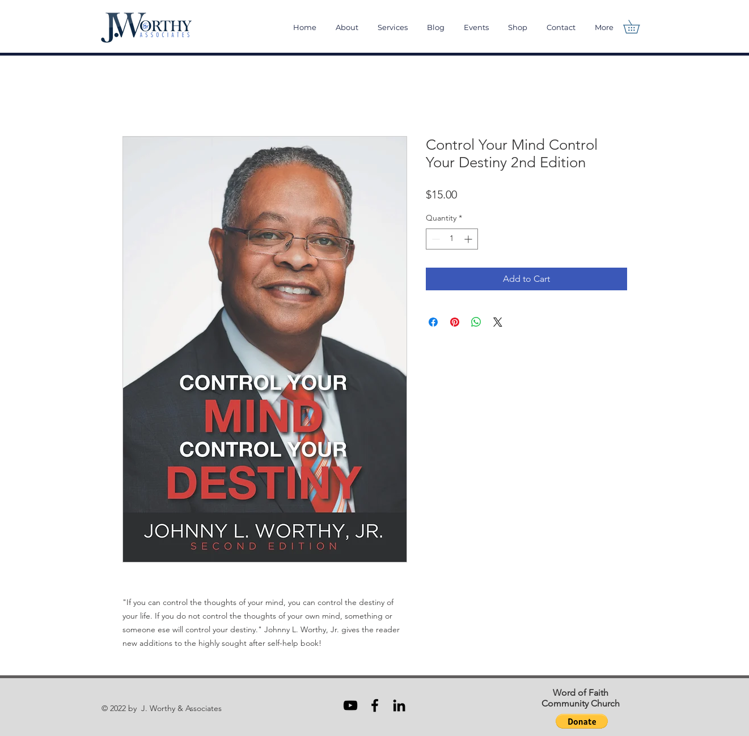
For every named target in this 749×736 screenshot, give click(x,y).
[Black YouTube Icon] (350, 705)
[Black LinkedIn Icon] (399, 705)
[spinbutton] (452, 239)
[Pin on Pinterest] (455, 322)
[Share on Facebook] (433, 322)
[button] (638, 26)
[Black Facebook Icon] (374, 705)
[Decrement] (435, 239)
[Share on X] (498, 322)
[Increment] (469, 239)
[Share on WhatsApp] (476, 322)
